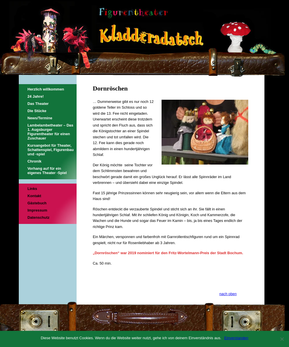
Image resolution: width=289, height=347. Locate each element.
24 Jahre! (35, 96)
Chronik (34, 161)
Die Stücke (36, 111)
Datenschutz (38, 217)
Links (32, 188)
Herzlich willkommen (45, 89)
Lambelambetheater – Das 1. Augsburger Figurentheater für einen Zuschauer (50, 131)
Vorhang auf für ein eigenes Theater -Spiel (47, 170)
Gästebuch (37, 203)
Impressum (37, 210)
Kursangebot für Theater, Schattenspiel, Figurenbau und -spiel (50, 149)
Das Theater (38, 103)
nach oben (228, 294)
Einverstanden (236, 338)
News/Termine (39, 118)
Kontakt (34, 196)
